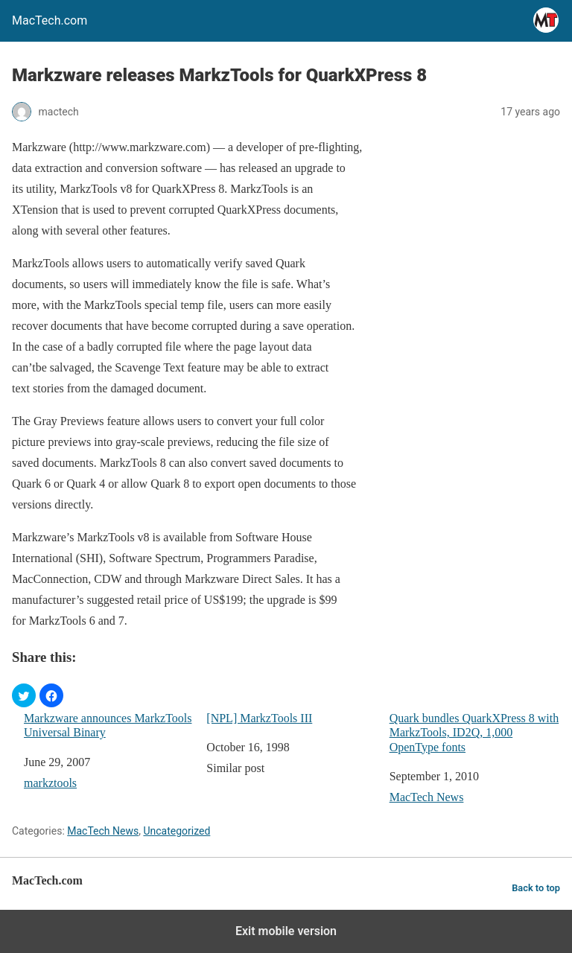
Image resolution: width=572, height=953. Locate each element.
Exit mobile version (286, 931)
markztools (50, 783)
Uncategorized (176, 831)
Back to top (536, 887)
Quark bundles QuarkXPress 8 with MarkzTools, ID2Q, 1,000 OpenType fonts (474, 732)
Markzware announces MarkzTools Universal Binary (107, 725)
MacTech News (427, 797)
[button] (24, 695)
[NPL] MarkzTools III (259, 718)
